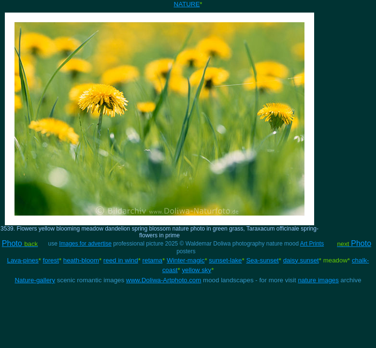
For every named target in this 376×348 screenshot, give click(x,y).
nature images (318, 280)
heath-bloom (81, 260)
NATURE (187, 4)
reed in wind (120, 260)
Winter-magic (186, 260)
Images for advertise (85, 243)
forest (51, 260)
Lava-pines (22, 260)
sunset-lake (225, 260)
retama (152, 260)
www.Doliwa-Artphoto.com (164, 280)
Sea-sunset (262, 260)
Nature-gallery (34, 280)
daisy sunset (301, 260)
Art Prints (312, 243)
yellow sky (196, 270)
